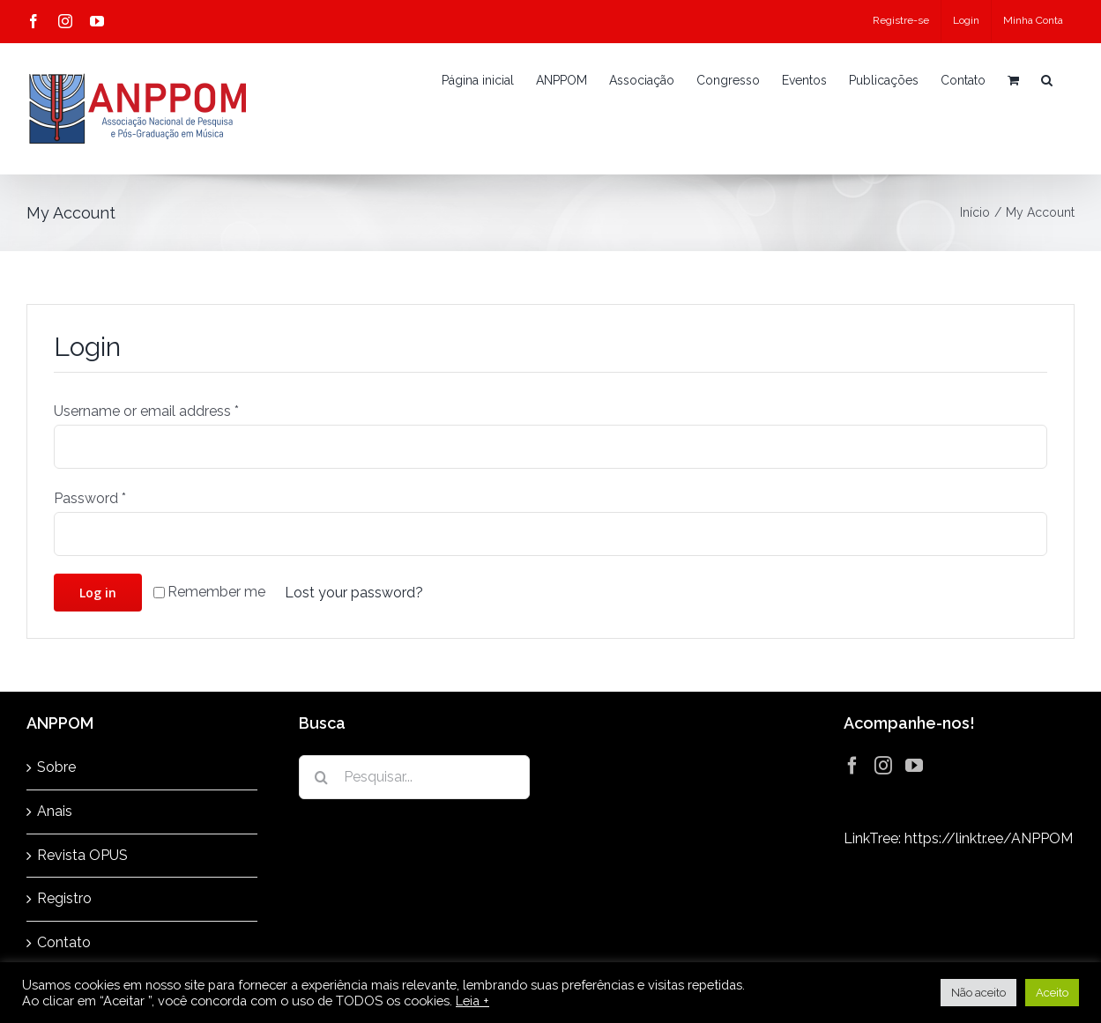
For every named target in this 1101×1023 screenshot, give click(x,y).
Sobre (56, 767)
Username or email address (146, 411)
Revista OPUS (82, 855)
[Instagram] (883, 766)
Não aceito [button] (978, 992)
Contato (64, 942)
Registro (64, 898)
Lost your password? (354, 592)
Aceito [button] (1052, 992)
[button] (1047, 80)
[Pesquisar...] (414, 777)
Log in (97, 592)
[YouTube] (914, 766)
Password (90, 498)
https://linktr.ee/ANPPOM (988, 838)
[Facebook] (852, 766)
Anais (54, 811)
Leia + (472, 1000)
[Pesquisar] (321, 777)
